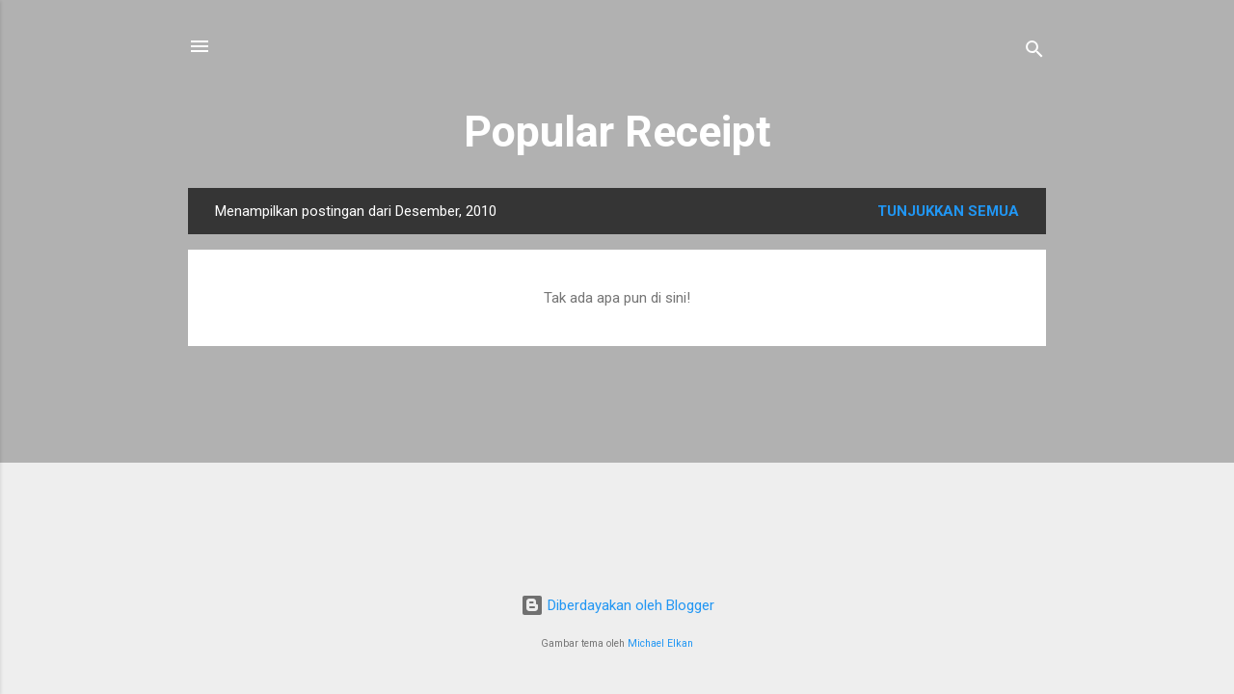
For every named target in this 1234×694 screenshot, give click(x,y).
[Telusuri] (1034, 52)
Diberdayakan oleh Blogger (617, 605)
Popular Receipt (617, 131)
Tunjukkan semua (948, 211)
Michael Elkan (660, 643)
